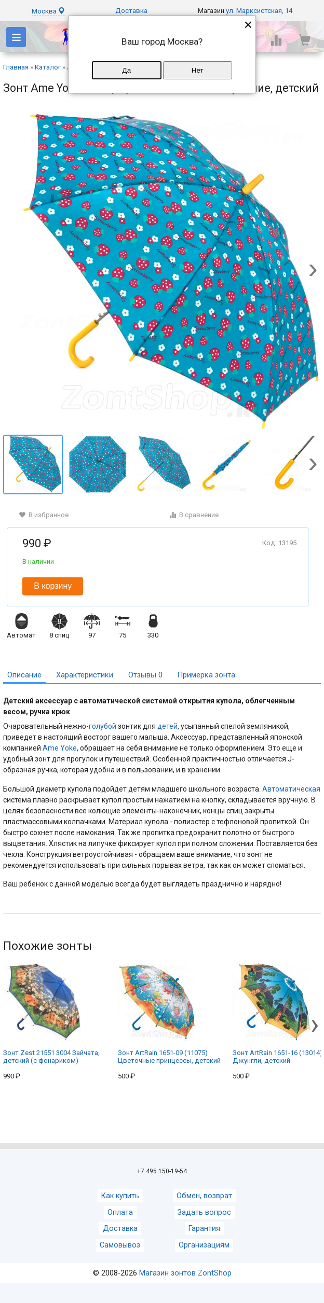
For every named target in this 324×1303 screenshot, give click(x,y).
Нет (198, 70)
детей (167, 726)
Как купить (120, 1195)
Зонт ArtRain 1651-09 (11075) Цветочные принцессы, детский (169, 1013)
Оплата (120, 1212)
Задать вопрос (204, 1212)
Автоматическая (291, 789)
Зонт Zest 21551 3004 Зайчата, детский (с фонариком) (51, 1013)
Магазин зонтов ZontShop (185, 1273)
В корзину (53, 585)
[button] (312, 271)
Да (127, 70)
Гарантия (204, 1228)
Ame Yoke (60, 748)
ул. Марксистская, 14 (259, 11)
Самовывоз (120, 1245)
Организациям (204, 1245)
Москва (48, 11)
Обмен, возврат (204, 1195)
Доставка (131, 11)
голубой (102, 726)
